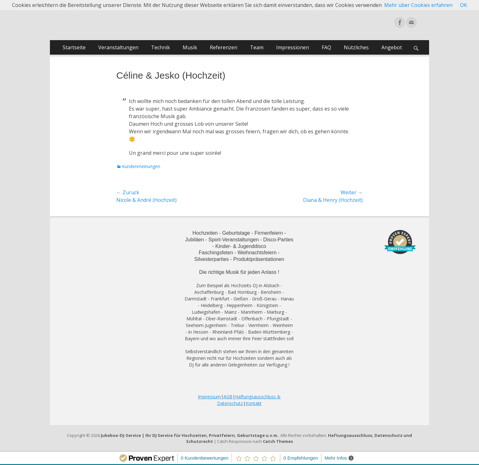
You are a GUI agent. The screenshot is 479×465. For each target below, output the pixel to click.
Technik (160, 47)
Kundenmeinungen (141, 166)
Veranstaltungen (118, 47)
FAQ (326, 47)
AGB (228, 397)
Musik (190, 47)
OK (463, 5)
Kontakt (254, 403)
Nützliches (356, 47)
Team (257, 47)
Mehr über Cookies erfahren (418, 5)
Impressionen (292, 47)
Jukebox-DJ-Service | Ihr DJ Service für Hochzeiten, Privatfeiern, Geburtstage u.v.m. (189, 435)
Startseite (74, 47)
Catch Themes (278, 441)
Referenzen (223, 47)
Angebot (391, 47)
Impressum (209, 397)
